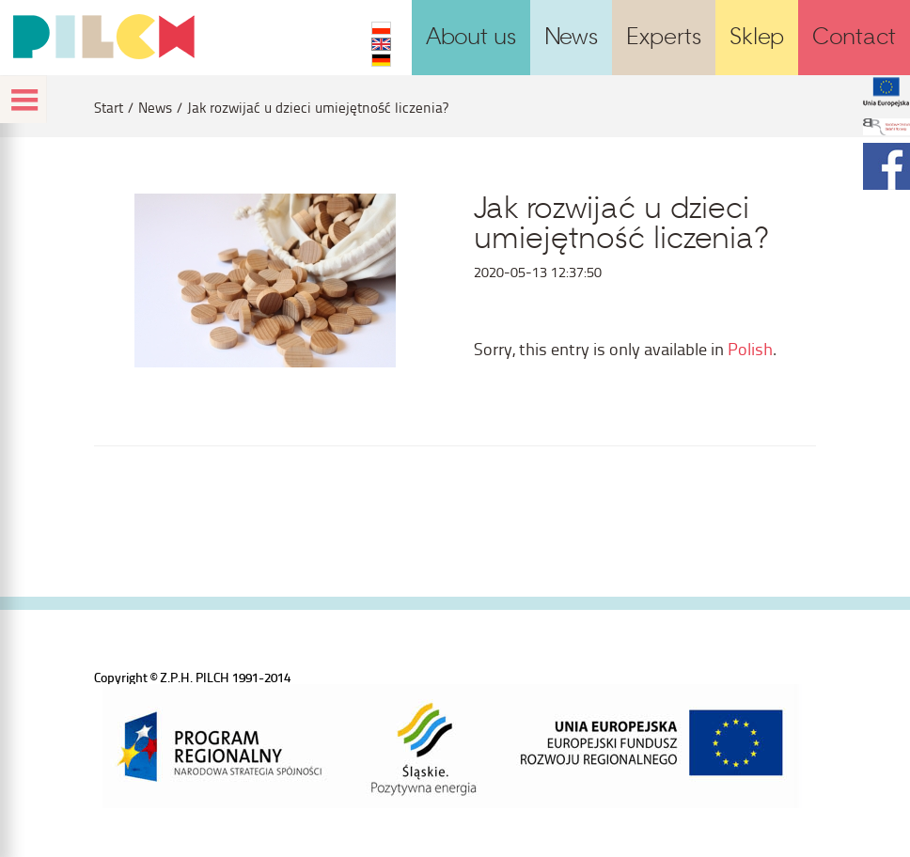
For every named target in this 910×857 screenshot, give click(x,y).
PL (381, 28)
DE (381, 60)
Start (108, 108)
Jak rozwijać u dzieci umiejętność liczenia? (317, 108)
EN (381, 44)
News (155, 108)
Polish (750, 348)
